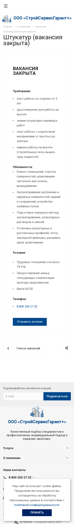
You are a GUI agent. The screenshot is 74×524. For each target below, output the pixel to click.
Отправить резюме (30, 321)
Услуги (8, 448)
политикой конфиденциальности (36, 505)
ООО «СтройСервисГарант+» (42, 18)
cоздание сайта (44, 521)
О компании (11, 458)
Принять (37, 512)
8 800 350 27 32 (27, 306)
